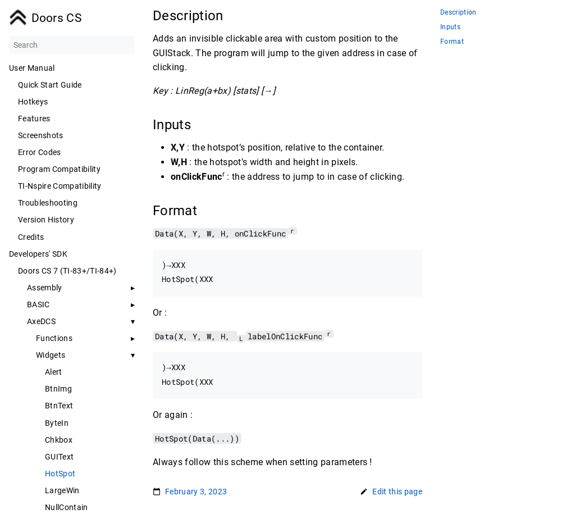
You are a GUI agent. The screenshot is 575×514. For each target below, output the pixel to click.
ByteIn (57, 423)
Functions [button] (54, 338)
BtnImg (58, 388)
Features (34, 118)
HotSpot (60, 473)
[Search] (72, 45)
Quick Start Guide (50, 84)
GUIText (59, 456)
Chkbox (58, 439)
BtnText (59, 405)
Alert (53, 371)
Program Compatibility (59, 169)
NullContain (66, 507)
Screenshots (40, 135)
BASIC (38, 304)
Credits (31, 237)
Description (458, 12)
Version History (46, 219)
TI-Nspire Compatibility (60, 185)
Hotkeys (33, 101)
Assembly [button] (44, 287)
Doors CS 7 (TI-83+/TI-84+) (67, 270)
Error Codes (39, 152)
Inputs (450, 27)
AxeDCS (41, 321)
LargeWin (62, 490)
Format (452, 42)
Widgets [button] (50, 355)
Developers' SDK (38, 253)
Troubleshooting (47, 202)
